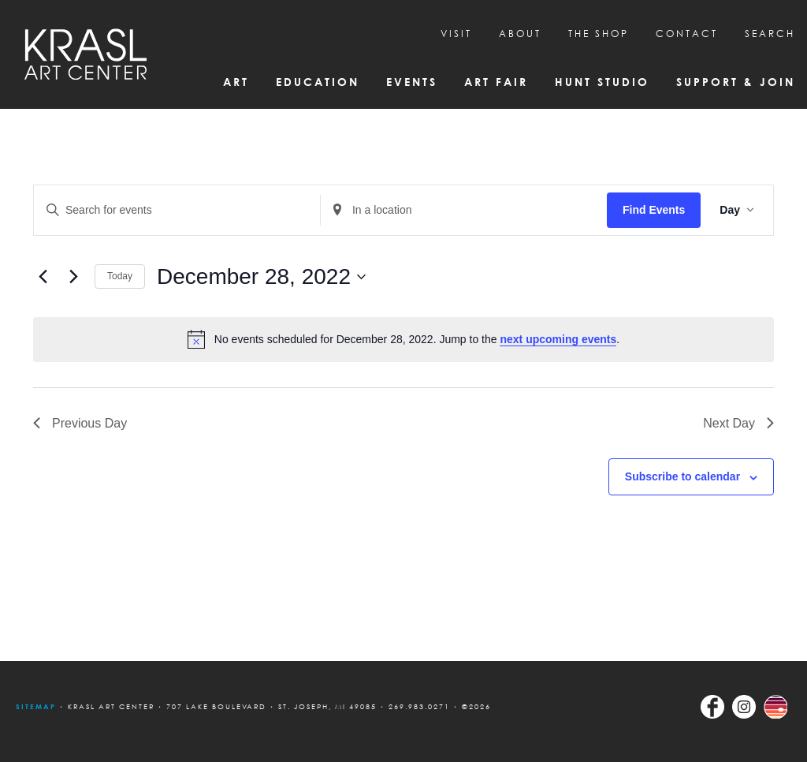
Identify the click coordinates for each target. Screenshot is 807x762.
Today (119, 276)
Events (411, 81)
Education (317, 81)
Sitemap (36, 706)
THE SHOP (598, 33)
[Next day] (73, 276)
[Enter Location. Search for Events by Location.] (464, 210)
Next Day (738, 423)
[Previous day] (42, 276)
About (520, 33)
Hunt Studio (602, 81)
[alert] (403, 339)
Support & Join (735, 81)
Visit (456, 33)
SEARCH (770, 33)
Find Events (654, 210)
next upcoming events (558, 339)
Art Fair (496, 81)
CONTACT (687, 33)
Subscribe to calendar (682, 476)
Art (236, 81)
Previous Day (80, 423)
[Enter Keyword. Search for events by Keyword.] (177, 210)
